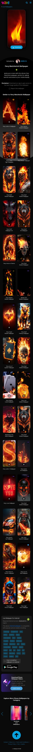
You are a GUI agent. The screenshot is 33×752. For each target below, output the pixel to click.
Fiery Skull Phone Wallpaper (9, 606)
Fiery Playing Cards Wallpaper (9, 401)
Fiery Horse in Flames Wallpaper (9, 572)
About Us (12, 742)
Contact (6, 742)
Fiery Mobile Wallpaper (24, 160)
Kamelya (21, 61)
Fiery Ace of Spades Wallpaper (9, 366)
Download (16, 47)
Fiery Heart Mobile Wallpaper (9, 332)
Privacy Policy (12, 744)
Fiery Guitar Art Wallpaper (23, 469)
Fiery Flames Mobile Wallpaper (23, 127)
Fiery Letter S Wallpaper (9, 469)
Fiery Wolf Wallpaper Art (9, 229)
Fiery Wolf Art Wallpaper (23, 229)
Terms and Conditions (22, 742)
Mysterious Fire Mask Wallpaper (9, 435)
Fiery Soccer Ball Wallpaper (24, 572)
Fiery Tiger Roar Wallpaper (24, 606)
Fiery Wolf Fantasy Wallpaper (24, 332)
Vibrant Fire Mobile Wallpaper (23, 298)
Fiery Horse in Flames (9, 263)
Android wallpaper (15, 626)
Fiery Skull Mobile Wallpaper (23, 195)
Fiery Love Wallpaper (9, 503)
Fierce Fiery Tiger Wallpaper (9, 161)
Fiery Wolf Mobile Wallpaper (9, 195)
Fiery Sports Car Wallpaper (9, 538)
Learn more (16, 688)
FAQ (18, 744)
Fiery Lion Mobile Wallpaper (23, 401)
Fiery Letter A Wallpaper (9, 126)
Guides (23, 744)
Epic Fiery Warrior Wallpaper (24, 538)
